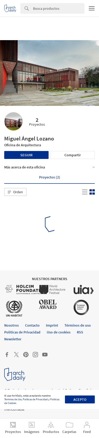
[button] (15, 192)
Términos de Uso (13, 399)
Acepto (79, 399)
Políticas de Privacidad (35, 399)
